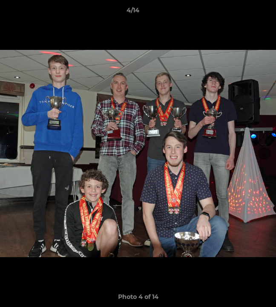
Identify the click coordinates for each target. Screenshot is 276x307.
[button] (245, 12)
